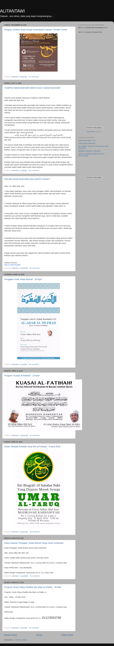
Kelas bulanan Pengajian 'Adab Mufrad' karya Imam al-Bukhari (34, 543)
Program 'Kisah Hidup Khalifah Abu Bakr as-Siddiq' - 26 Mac (32, 587)
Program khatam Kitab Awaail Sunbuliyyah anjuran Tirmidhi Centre (35, 29)
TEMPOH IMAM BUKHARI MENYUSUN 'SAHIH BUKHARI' (32, 88)
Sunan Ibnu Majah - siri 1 (87, 140)
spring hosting (90, 131)
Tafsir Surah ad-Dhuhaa (86, 143)
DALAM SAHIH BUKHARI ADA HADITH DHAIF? (27, 179)
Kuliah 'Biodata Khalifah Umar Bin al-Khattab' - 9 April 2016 (32, 446)
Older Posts (67, 635)
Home (39, 635)
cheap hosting (98, 131)
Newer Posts (10, 635)
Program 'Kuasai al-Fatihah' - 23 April (22, 375)
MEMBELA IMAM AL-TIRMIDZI (89, 151)
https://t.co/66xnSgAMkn (12, 265)
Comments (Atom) (20, 640)
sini (84, 27)
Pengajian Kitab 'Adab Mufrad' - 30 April (23, 279)
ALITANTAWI (12, 11)
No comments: (34, 77)
